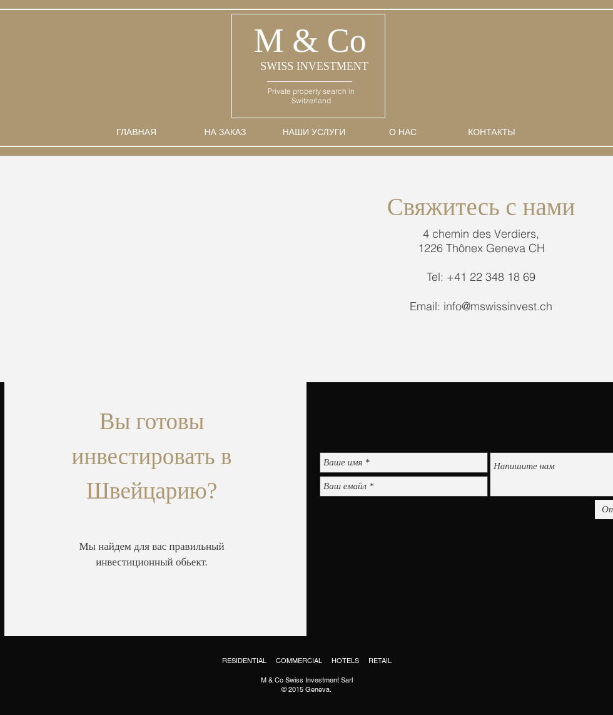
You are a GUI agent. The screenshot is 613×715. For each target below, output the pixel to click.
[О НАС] (402, 132)
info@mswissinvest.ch (497, 306)
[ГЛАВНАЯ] (136, 132)
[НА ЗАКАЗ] (225, 132)
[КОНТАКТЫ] (491, 132)
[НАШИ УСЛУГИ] (314, 132)
